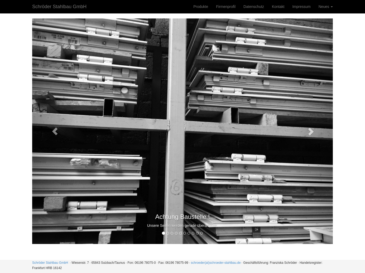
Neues (326, 6)
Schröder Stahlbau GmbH (59, 6)
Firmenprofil (226, 6)
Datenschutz (253, 6)
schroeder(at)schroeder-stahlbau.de (216, 263)
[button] (54, 131)
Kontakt (278, 6)
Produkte (200, 6)
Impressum (301, 6)
